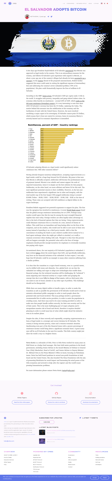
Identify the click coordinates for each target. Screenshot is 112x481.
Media (69, 462)
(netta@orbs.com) (68, 370)
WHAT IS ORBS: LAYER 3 (10, 455)
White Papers (7, 462)
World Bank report (73, 210)
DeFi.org (97, 462)
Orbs (5, 421)
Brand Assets (71, 464)
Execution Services (9, 459)
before (38, 253)
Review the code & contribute (56, 402)
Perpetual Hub (37, 457)
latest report (47, 96)
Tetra (96, 455)
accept (94, 478)
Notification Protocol (38, 467)
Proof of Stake (8, 457)
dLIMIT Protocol (37, 462)
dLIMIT (29, 434)
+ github (96, 3)
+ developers (70, 3)
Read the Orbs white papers (22, 402)
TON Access (36, 469)
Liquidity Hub (9, 436)
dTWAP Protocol (37, 459)
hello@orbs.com (9, 441)
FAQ (5, 464)
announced (69, 71)
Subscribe (47, 422)
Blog (69, 457)
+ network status (81, 3)
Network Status (99, 459)
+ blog (90, 3)
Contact (70, 467)
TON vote (35, 471)
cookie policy (7, 479)
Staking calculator (100, 457)
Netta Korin (34, 16)
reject (104, 478)
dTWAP (33, 434)
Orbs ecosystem (72, 459)
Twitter (40, 81)
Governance (71, 455)
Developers (98, 464)
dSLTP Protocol (37, 464)
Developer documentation (90, 402)
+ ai (64, 3)
